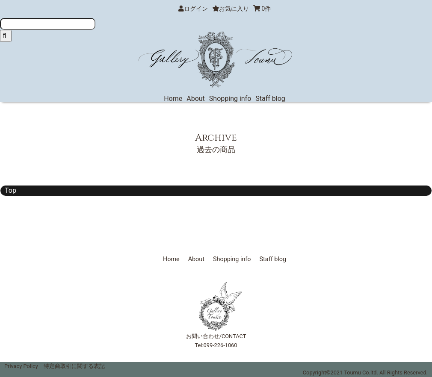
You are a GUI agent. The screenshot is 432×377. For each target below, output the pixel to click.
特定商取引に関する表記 (74, 366)
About (195, 98)
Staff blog (270, 98)
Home (173, 98)
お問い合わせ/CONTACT (216, 336)
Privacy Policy (21, 366)
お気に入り (230, 8)
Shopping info (230, 98)
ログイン (196, 8)
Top (10, 190)
